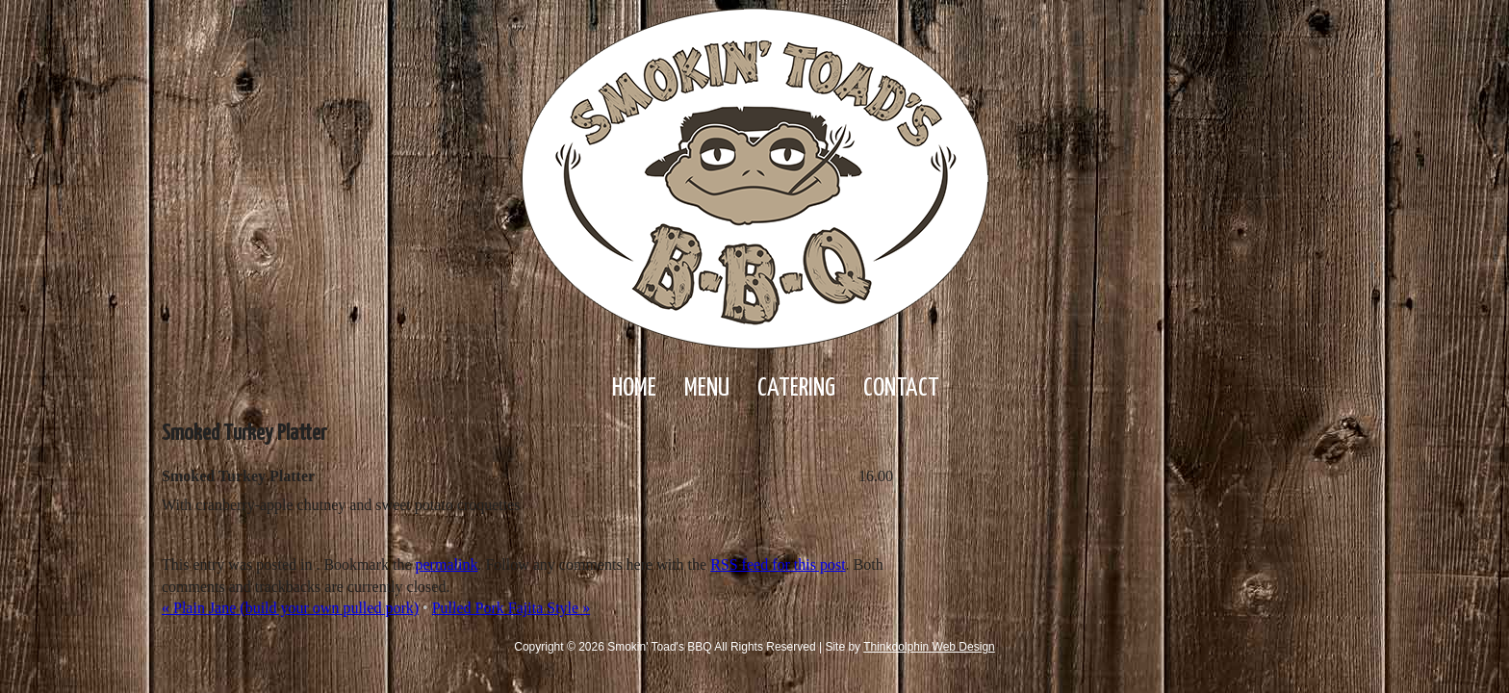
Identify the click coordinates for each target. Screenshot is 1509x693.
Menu (706, 388)
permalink (447, 564)
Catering (796, 388)
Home (634, 388)
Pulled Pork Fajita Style (511, 608)
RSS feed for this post (777, 564)
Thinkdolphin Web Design (929, 647)
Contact (901, 388)
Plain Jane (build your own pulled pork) (290, 608)
